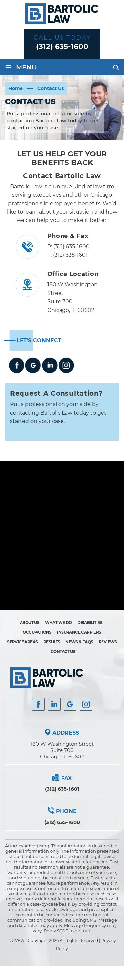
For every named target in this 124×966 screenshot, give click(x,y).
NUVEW (16, 940)
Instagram (86, 704)
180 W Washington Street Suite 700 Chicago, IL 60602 (62, 750)
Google (70, 704)
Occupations (37, 632)
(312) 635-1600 (62, 46)
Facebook (16, 365)
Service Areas (22, 641)
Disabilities (89, 622)
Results (51, 641)
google (33, 365)
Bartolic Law (26, 186)
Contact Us (63, 651)
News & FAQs (79, 641)
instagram (66, 365)
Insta (54, 704)
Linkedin (50, 365)
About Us (29, 622)
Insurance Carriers (79, 632)
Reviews (108, 641)
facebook (38, 704)
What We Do (58, 622)
